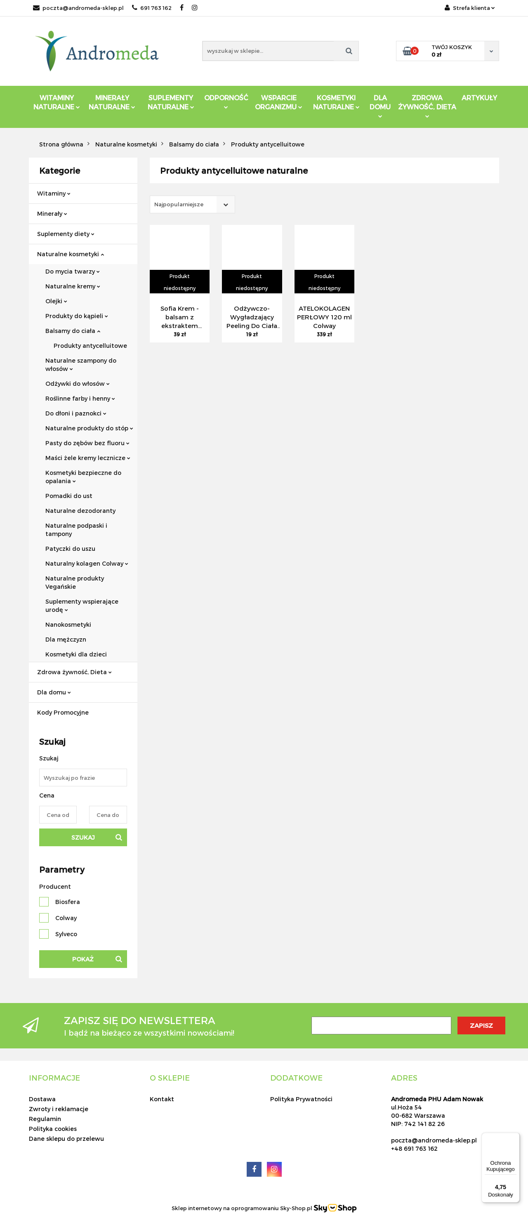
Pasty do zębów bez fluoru (87, 442)
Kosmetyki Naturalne (336, 102)
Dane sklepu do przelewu (66, 1138)
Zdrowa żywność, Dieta (74, 671)
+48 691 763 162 (414, 1148)
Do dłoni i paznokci (75, 413)
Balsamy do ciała (72, 330)
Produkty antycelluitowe (90, 345)
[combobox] (192, 204)
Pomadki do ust (68, 495)
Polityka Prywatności (301, 1098)
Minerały (52, 213)
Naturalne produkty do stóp (89, 428)
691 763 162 (152, 8)
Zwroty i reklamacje (58, 1108)
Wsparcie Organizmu (278, 102)
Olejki (56, 300)
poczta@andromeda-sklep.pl (78, 8)
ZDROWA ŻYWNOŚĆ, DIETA (427, 106)
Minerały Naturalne (112, 102)
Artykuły (479, 97)
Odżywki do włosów (77, 383)
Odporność (226, 101)
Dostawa (42, 1098)
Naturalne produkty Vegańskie (74, 582)
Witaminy (54, 193)
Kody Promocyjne (63, 712)
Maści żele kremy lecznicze (87, 457)
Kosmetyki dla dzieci (76, 654)
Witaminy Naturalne (56, 102)
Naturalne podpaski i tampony (76, 529)
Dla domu (54, 692)
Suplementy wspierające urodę (81, 605)
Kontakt (162, 1098)
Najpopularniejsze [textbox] (178, 204)
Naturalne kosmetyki (70, 253)
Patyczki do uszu (70, 548)
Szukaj (83, 837)
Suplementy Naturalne (171, 102)
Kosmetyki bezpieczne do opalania (83, 476)
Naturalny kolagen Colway (86, 563)
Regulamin (45, 1118)
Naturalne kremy (72, 286)
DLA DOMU (380, 106)
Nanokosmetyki (68, 624)
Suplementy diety (65, 233)
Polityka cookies (53, 1128)
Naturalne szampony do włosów (80, 364)
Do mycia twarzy (72, 271)
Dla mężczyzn (65, 639)
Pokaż (83, 959)
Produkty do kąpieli (76, 315)
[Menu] (515, 1137)
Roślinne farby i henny (80, 398)
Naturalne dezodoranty (80, 510)
